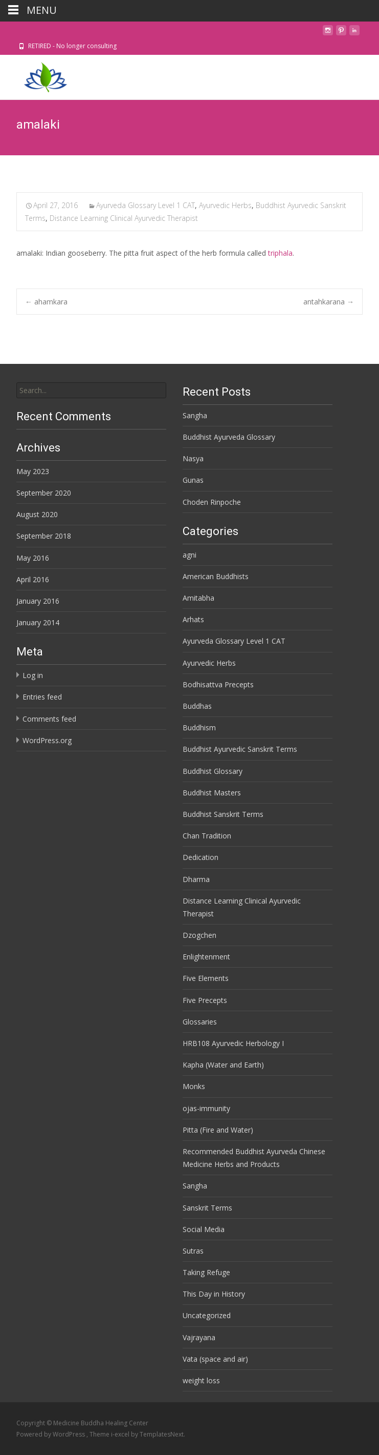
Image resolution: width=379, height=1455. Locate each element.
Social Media (204, 1229)
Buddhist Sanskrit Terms (223, 814)
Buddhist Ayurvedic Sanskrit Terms (240, 749)
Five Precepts (205, 1000)
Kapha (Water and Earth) (223, 1065)
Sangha (195, 415)
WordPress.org (47, 740)
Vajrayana (199, 1337)
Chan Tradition (207, 836)
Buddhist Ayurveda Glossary (229, 437)
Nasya (193, 458)
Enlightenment (206, 956)
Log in (33, 675)
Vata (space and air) (215, 1359)
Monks (194, 1086)
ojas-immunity (206, 1108)
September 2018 (43, 536)
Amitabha (198, 598)
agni (189, 555)
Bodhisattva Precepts (218, 684)
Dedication (200, 857)
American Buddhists (216, 576)
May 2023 (32, 471)
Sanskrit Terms (207, 1208)
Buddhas (197, 706)
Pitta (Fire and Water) (218, 1130)
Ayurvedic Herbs (225, 205)
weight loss (201, 1380)
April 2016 (32, 579)
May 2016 (32, 558)
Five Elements (206, 978)
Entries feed (42, 697)
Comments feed (49, 719)
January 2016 (37, 601)
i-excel (121, 1434)
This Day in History (214, 1294)
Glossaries (200, 1022)
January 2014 (37, 622)
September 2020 (43, 493)
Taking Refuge (206, 1272)
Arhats (193, 619)
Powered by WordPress (51, 1434)
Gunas (193, 480)
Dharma (196, 879)
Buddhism (199, 727)
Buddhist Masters (212, 792)
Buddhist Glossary (212, 771)
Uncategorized (207, 1315)
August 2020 (37, 514)
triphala (280, 253)
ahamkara (46, 301)
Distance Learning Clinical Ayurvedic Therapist (124, 218)
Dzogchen (199, 935)
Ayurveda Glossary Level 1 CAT (145, 205)
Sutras (193, 1251)
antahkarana (328, 301)
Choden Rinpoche (212, 502)
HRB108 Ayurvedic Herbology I (233, 1043)
